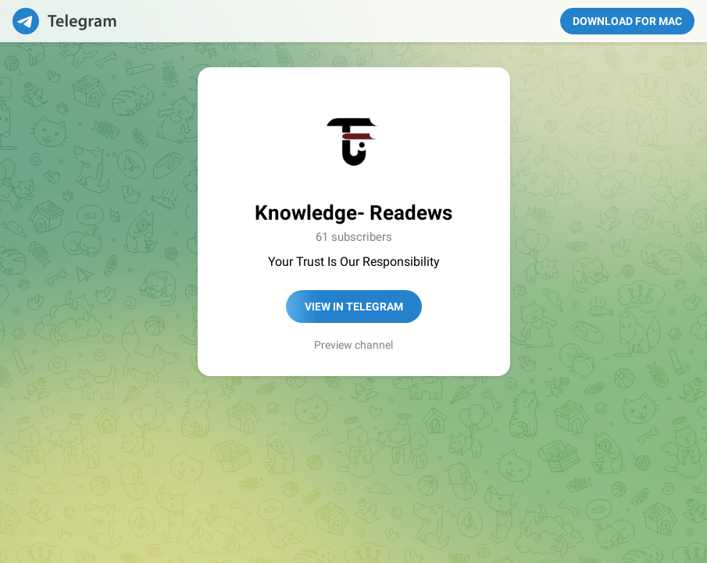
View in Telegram (354, 306)
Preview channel (353, 345)
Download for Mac (627, 21)
